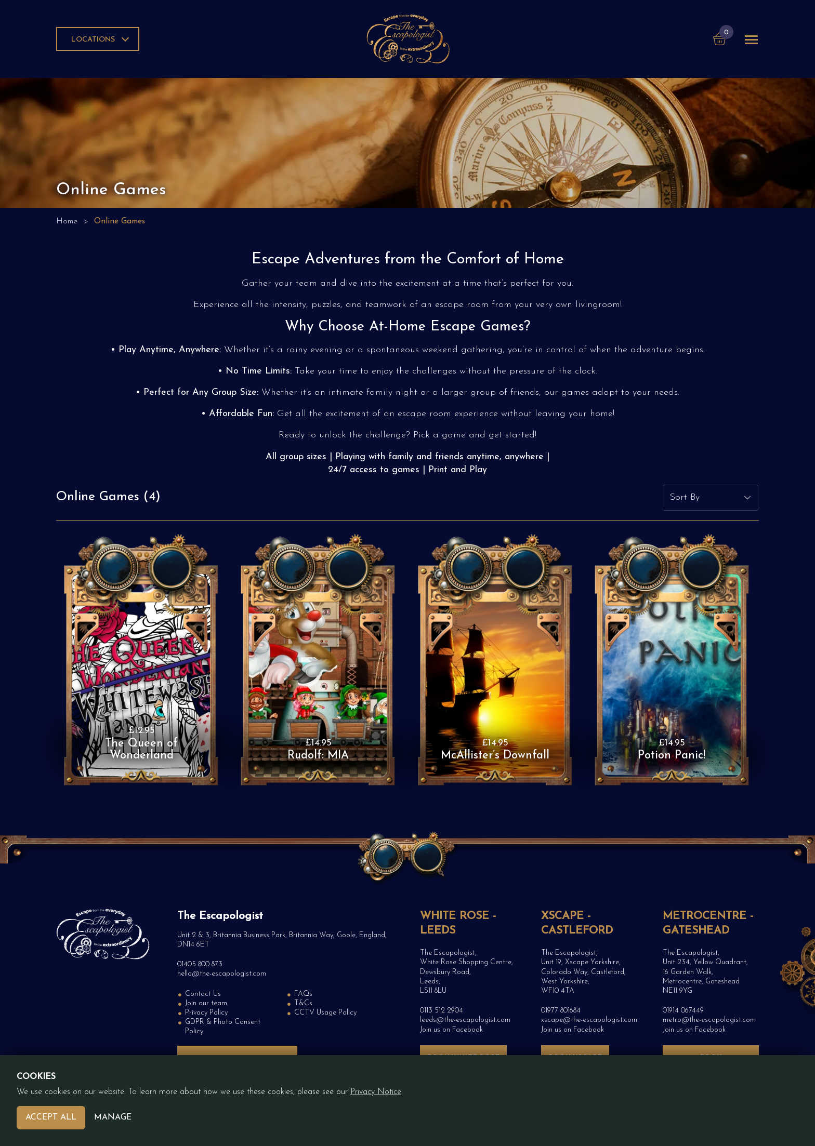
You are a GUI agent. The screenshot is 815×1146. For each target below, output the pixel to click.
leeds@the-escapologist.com (465, 1020)
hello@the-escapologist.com (221, 974)
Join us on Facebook (451, 1030)
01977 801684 (561, 1011)
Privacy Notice (375, 1092)
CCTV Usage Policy (325, 1013)
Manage (113, 1117)
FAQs (303, 994)
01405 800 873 (199, 964)
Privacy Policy (206, 1013)
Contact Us (203, 994)
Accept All (50, 1117)
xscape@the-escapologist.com (589, 1020)
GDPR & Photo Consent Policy (222, 1026)
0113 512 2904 (441, 1011)
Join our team (206, 1003)
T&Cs (303, 1003)
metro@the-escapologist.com (709, 1020)
